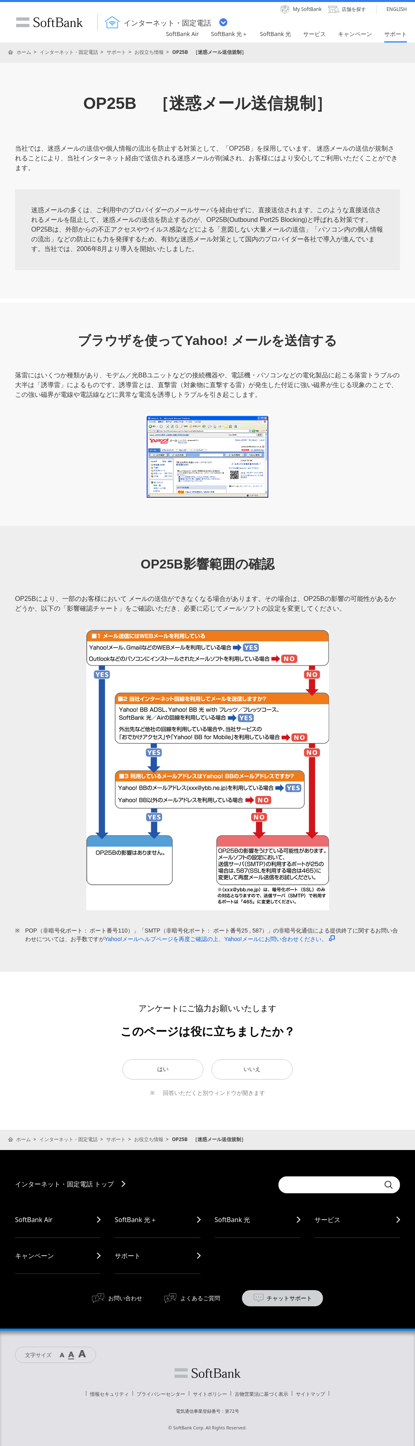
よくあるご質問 (200, 1298)
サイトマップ (310, 1394)
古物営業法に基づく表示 (261, 1394)
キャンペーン (34, 1255)
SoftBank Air (34, 1219)
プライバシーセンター (161, 1394)
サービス (327, 1219)
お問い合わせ (125, 1298)
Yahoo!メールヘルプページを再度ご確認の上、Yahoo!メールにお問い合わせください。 (220, 939)
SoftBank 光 (232, 1219)
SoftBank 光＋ (136, 1219)
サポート (116, 52)
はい (163, 1069)
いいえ (252, 1069)
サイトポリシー (210, 1394)
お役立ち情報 (149, 52)
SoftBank (49, 22)
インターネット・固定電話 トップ (64, 1184)
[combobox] (329, 1185)
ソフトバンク (207, 1373)
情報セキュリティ (109, 1394)
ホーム (24, 52)
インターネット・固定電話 (69, 52)
